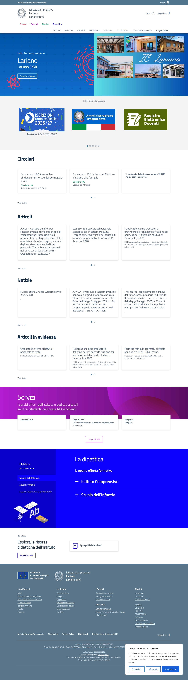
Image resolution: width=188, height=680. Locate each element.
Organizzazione (63, 608)
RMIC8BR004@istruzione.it (81, 647)
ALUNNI (57, 30)
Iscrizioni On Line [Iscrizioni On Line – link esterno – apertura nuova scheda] (24, 605)
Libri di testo (101, 615)
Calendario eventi (142, 599)
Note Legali (83, 634)
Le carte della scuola (65, 605)
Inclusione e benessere (142, 30)
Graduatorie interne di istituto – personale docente (37, 350)
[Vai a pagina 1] (87, 146)
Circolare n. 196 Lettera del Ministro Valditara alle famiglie (94, 176)
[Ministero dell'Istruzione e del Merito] (31, 2)
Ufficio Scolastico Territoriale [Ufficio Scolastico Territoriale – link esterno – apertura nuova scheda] (29, 599)
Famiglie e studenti (104, 596)
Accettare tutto (170, 669)
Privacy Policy (68, 634)
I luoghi (60, 596)
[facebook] (169, 13)
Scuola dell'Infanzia (29, 478)
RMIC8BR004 (103, 654)
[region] (154, 659)
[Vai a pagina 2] (90, 146)
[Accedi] (165, 2)
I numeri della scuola (65, 602)
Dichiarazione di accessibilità (105, 634)
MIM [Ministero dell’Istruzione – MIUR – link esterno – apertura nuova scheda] (19, 593)
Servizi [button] (34, 24)
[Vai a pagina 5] (98, 146)
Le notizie (139, 593)
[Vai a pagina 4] (96, 146)
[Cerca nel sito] (150, 13)
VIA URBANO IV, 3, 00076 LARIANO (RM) (97, 644)
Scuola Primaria (27, 484)
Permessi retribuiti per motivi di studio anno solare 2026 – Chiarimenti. (144, 350)
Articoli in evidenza (27, 76)
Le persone (61, 599)
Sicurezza (108, 30)
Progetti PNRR (162, 30)
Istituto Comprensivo (99, 481)
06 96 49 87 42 (58, 647)
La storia (60, 612)
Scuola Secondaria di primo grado (35, 491)
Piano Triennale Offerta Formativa (110, 611)
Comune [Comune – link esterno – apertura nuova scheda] (21, 612)
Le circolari (139, 596)
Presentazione (63, 593)
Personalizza (137, 669)
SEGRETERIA (94, 30)
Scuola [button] (23, 24)
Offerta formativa (103, 608)
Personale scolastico (104, 593)
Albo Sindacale (122, 30)
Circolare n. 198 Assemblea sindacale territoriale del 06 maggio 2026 (41, 177)
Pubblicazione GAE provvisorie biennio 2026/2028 (40, 293)
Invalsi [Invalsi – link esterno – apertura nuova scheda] (20, 608)
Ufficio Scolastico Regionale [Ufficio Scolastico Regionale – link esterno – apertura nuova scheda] (29, 596)
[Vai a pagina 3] (93, 146)
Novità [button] (45, 24)
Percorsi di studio (103, 599)
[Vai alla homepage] (21, 13)
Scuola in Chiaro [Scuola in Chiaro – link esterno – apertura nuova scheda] (24, 602)
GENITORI (69, 30)
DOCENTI (81, 30)
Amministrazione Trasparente (30, 634)
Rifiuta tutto (153, 669)
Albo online (53, 634)
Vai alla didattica (26, 555)
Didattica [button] (57, 24)
